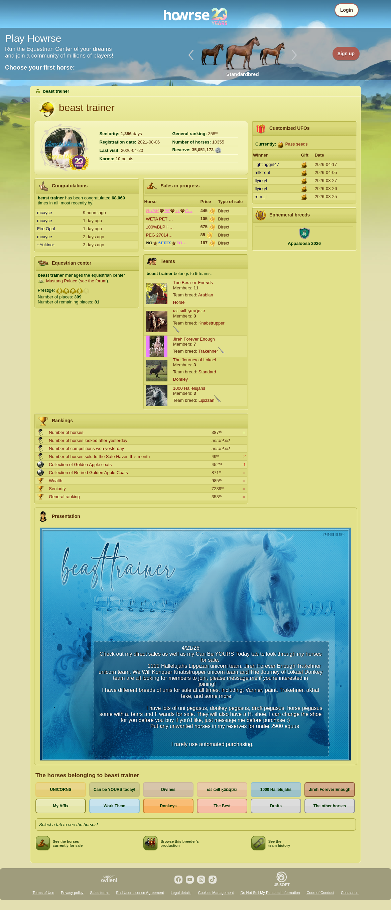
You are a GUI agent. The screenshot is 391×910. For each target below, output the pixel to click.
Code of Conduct (320, 893)
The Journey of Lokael (194, 359)
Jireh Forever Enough (194, 339)
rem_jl (260, 196)
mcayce (44, 212)
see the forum (93, 280)
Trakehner (208, 351)
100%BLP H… (160, 227)
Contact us (350, 893)
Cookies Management (216, 893)
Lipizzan (207, 400)
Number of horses (66, 432)
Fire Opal (46, 228)
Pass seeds (296, 144)
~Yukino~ (46, 244)
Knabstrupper (212, 323)
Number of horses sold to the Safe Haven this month (99, 456)
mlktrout (262, 172)
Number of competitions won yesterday (86, 448)
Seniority (57, 488)
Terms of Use (43, 893)
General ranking (64, 496)
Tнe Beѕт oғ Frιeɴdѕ (193, 282)
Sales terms (100, 893)
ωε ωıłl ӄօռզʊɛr (222, 789)
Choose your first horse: (40, 67)
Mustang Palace (61, 280)
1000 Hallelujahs (189, 388)
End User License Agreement (140, 893)
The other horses (329, 806)
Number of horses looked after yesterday (88, 440)
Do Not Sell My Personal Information (270, 893)
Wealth (55, 480)
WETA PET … (159, 218)
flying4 (261, 180)
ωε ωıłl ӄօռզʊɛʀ (189, 310)
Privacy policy (72, 893)
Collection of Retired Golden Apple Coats (88, 472)
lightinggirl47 (267, 164)
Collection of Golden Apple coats (80, 464)
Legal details (181, 893)
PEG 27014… (159, 235)
